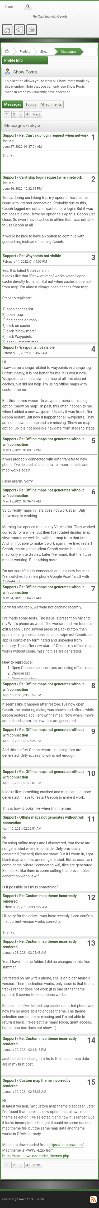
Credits (39, 1199)
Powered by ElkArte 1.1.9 (17, 1199)
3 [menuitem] (21, 114)
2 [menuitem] (14, 114)
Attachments (51, 104)
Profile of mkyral (25, 52)
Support (9, 135)
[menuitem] (36, 114)
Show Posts (45, 52)
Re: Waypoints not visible (40, 256)
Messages (69, 52)
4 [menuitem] (27, 114)
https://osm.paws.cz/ (66, 1145)
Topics (30, 104)
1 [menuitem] (7, 114)
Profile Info (13, 60)
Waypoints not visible (37, 347)
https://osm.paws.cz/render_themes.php (35, 1156)
